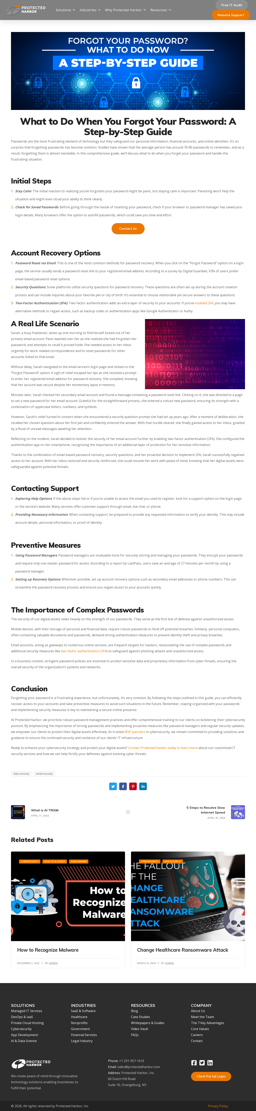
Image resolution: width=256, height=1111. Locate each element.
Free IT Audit (231, 5)
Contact (197, 1041)
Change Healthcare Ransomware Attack (182, 950)
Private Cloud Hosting (27, 1023)
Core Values (200, 1029)
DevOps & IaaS (22, 1017)
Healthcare (79, 1017)
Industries (90, 10)
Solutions (66, 10)
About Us (198, 1011)
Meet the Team (202, 1017)
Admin (53, 963)
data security (21, 773)
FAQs (135, 1035)
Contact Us (128, 228)
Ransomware (78, 861)
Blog (134, 1011)
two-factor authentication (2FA (83, 651)
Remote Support (231, 15)
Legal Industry (82, 1041)
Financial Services (84, 1035)
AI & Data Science (24, 1041)
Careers (197, 1035)
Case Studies (140, 1017)
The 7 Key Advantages (207, 1023)
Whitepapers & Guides (147, 1023)
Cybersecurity (29, 861)
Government (80, 1029)
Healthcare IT (172, 861)
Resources (161, 10)
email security (44, 773)
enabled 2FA (204, 303)
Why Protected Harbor (125, 10)
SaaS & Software (83, 1011)
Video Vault (139, 1029)
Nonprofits (79, 1023)
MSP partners (134, 732)
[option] (68, 910)
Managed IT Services (26, 1011)
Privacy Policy (218, 1106)
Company (114, 30)
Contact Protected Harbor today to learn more (163, 748)
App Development (24, 1035)
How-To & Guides (54, 861)
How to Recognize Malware (48, 950)
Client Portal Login (211, 1076)
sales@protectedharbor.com (138, 1067)
